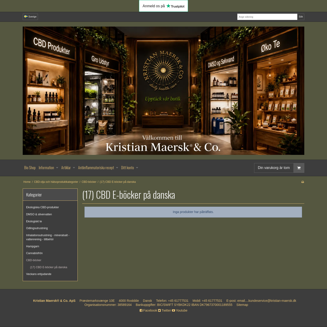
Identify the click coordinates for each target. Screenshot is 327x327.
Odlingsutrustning (37, 228)
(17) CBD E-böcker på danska (48, 267)
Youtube (180, 310)
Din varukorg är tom (281, 168)
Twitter (164, 310)
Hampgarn (32, 246)
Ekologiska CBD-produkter (42, 207)
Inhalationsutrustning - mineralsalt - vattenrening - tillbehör (47, 237)
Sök (301, 16)
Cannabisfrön (34, 253)
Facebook (148, 310)
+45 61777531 (178, 300)
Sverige (30, 16)
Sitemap (242, 305)
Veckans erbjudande (38, 274)
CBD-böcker (33, 260)
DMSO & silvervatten (39, 214)
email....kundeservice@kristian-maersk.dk (266, 300)
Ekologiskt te (34, 221)
